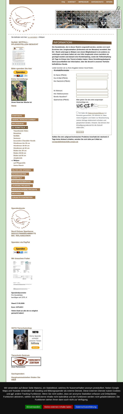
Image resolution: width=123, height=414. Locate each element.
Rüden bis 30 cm (20, 150)
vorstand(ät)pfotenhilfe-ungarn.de (65, 142)
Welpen (16, 160)
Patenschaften (19, 174)
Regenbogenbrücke (21, 182)
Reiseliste (17, 133)
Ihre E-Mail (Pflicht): (61, 78)
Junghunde (18, 158)
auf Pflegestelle (19, 163)
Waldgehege (18, 123)
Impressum (84, 2)
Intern (109, 2)
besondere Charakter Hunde (24, 141)
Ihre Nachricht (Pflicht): (62, 81)
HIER (13, 379)
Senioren (17, 138)
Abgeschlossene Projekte (24, 189)
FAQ (63, 2)
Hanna (13, 105)
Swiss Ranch (19, 165)
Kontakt (72, 2)
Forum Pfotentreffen (22, 197)
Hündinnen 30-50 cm (21, 146)
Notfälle (16, 136)
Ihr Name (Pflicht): (60, 75)
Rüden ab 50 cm (20, 155)
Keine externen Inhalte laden (57, 407)
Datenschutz (97, 2)
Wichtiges (16, 193)
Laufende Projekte (21, 186)
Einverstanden (33, 407)
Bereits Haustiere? (60, 96)
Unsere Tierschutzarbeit (23, 120)
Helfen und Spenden (21, 170)
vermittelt (17, 178)
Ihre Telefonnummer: (61, 94)
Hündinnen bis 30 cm (22, 143)
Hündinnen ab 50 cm (21, 148)
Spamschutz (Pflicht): (61, 100)
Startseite (17, 116)
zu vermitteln (32, 37)
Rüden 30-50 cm (20, 153)
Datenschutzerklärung (96, 113)
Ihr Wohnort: (58, 91)
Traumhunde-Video (21, 131)
